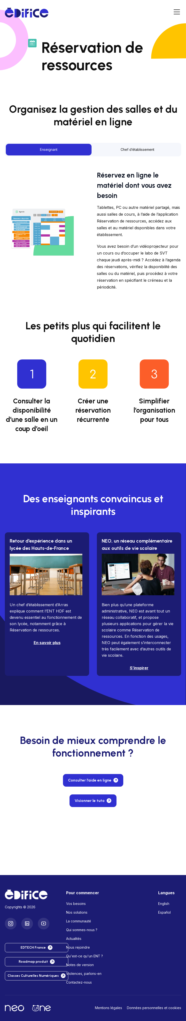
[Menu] (176, 12)
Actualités (73, 938)
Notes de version (80, 965)
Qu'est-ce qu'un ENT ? (84, 956)
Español (164, 912)
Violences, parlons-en (83, 973)
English (163, 904)
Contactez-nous (79, 982)
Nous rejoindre (78, 947)
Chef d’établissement (137, 149)
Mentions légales (108, 1008)
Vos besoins (76, 904)
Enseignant (48, 149)
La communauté (78, 921)
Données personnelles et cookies (154, 1008)
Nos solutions (76, 912)
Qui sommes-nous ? (81, 930)
